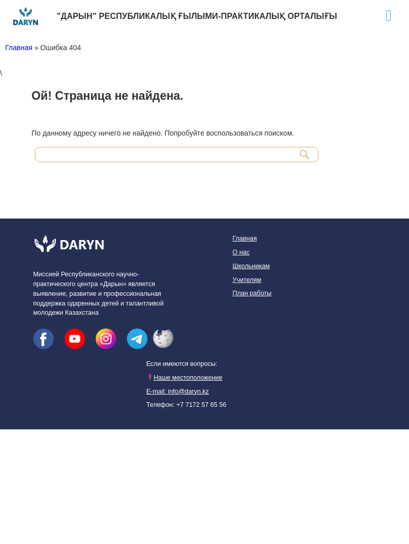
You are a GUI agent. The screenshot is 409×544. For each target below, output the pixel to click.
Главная (18, 47)
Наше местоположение (185, 377)
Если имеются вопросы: (182, 363)
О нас (240, 252)
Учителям (246, 280)
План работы (251, 293)
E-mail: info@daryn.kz (177, 391)
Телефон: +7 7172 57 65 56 (186, 404)
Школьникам (251, 266)
